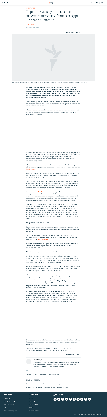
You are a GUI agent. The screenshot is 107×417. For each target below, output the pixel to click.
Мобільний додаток (9, 401)
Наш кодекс (32, 401)
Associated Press (43, 239)
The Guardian (30, 169)
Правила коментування (10, 410)
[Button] (70, 32)
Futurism (40, 192)
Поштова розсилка (9, 404)
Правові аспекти (33, 404)
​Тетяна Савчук (30, 24)
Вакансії (31, 407)
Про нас (31, 398)
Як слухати (7, 398)
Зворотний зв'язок (34, 410)
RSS (5, 407)
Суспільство (30, 8)
